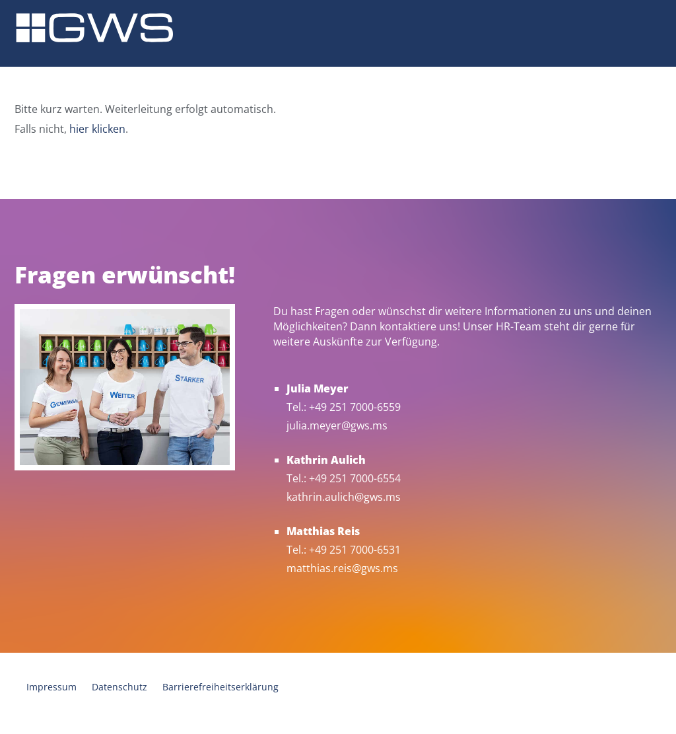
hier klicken (97, 129)
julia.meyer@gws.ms (337, 425)
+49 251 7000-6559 (355, 407)
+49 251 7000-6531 (355, 549)
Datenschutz (119, 686)
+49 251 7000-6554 (355, 478)
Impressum (51, 686)
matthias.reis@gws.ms (342, 568)
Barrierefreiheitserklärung (220, 686)
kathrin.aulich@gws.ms (344, 497)
